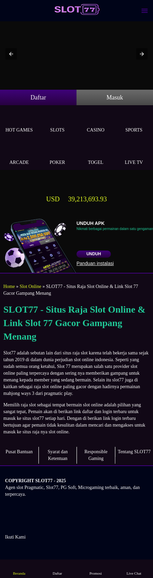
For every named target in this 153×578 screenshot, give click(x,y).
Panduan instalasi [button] (95, 263)
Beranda (19, 568)
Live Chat (134, 568)
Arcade (19, 154)
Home (9, 286)
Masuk (114, 97)
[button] (11, 54)
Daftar (38, 97)
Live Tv (134, 154)
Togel (96, 154)
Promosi (95, 568)
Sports (134, 122)
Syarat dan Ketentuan (58, 455)
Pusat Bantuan (19, 451)
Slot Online (30, 286)
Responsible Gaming (96, 455)
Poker (57, 154)
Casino (96, 122)
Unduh (93, 254)
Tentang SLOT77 (134, 451)
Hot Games (19, 122)
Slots (57, 122)
